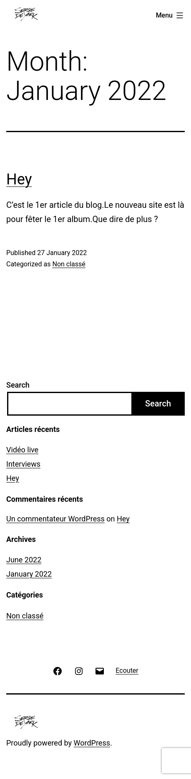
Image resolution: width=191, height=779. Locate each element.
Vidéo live (22, 449)
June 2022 (23, 559)
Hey (19, 179)
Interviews (23, 464)
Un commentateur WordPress (55, 518)
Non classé (68, 264)
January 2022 (29, 574)
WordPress (92, 742)
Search (18, 385)
